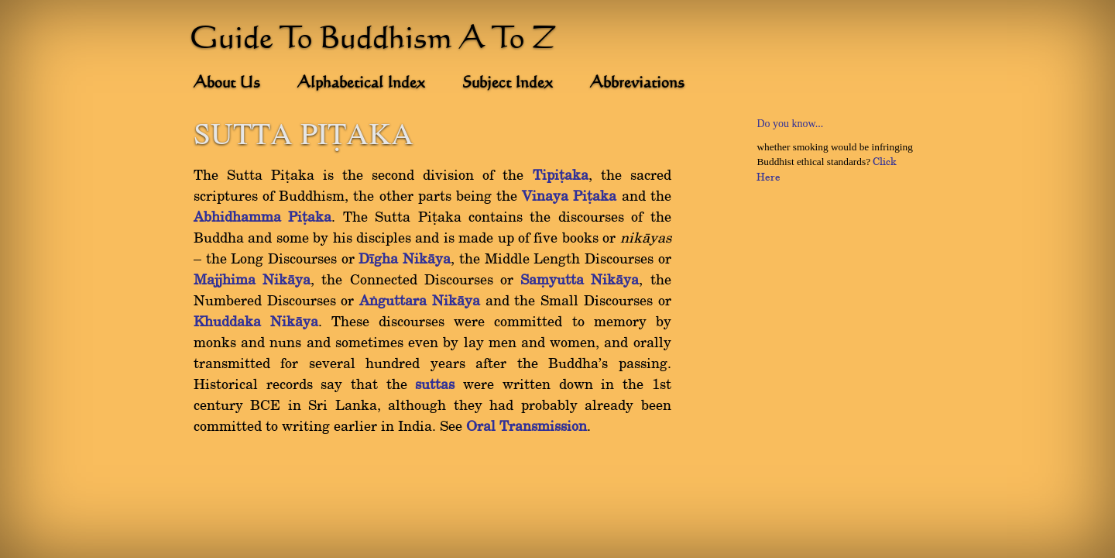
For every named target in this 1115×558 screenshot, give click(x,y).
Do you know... (789, 123)
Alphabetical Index (361, 83)
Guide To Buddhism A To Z (373, 40)
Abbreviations (637, 83)
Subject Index (507, 83)
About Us (227, 83)
